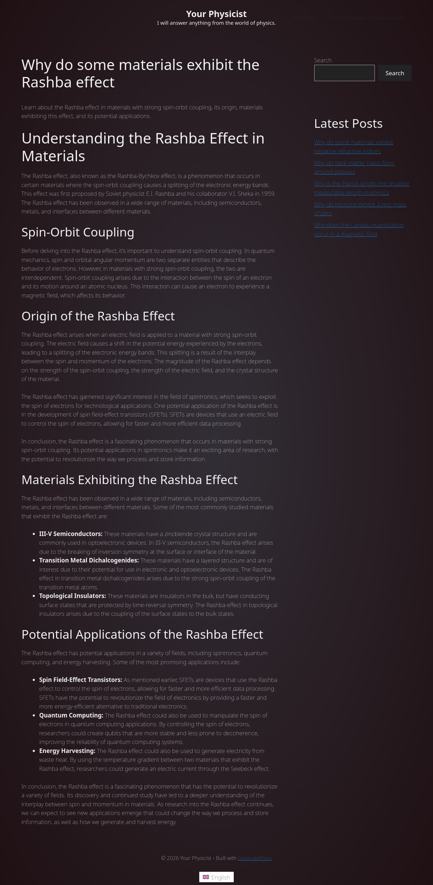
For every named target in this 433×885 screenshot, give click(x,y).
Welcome (303, 17)
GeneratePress (255, 857)
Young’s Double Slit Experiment (366, 17)
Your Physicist (216, 14)
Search (323, 60)
